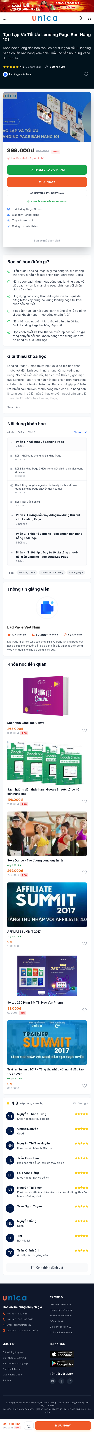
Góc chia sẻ (56, 1321)
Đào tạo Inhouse (12, 1369)
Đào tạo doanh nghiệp (15, 1363)
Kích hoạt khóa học (61, 1315)
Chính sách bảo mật (61, 1332)
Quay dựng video (12, 1374)
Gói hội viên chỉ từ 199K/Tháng (47, 193)
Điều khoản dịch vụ (60, 1326)
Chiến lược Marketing (52, 572)
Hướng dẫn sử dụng (61, 1310)
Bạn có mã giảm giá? (47, 240)
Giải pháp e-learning (14, 1357)
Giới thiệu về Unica (60, 1304)
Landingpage (76, 572)
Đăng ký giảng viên (13, 1352)
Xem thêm (13, 407)
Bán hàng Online (27, 572)
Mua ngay (47, 182)
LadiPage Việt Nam (20, 74)
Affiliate (7, 1380)
